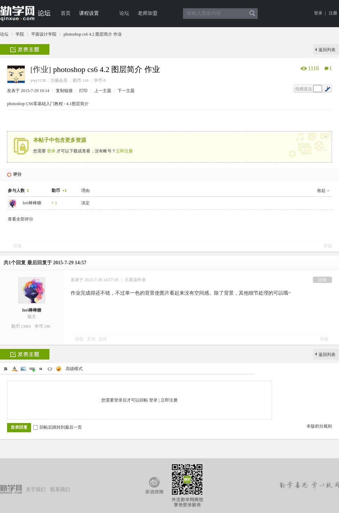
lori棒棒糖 (32, 202)
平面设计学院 (43, 34)
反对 (103, 339)
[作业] (40, 69)
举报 (327, 245)
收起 (321, 190)
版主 (32, 316)
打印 (84, 90)
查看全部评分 (20, 219)
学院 (20, 34)
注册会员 (58, 80)
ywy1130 (38, 80)
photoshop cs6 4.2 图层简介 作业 (93, 34)
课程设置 (89, 13)
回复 (17, 245)
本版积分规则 (319, 426)
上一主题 (103, 90)
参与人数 (19, 190)
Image (23, 368)
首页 (66, 13)
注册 (333, 13)
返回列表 (327, 49)
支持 (91, 339)
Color (14, 368)
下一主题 (126, 90)
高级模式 (74, 368)
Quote (40, 368)
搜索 (252, 13)
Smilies (58, 368)
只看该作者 (135, 279)
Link (32, 368)
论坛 (124, 13)
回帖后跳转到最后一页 (57, 427)
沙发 (322, 279)
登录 (318, 13)
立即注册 (124, 151)
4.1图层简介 (77, 103)
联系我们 (60, 489)
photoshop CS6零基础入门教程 (35, 103)
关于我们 (36, 489)
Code (49, 368)
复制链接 (64, 90)
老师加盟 (147, 13)
